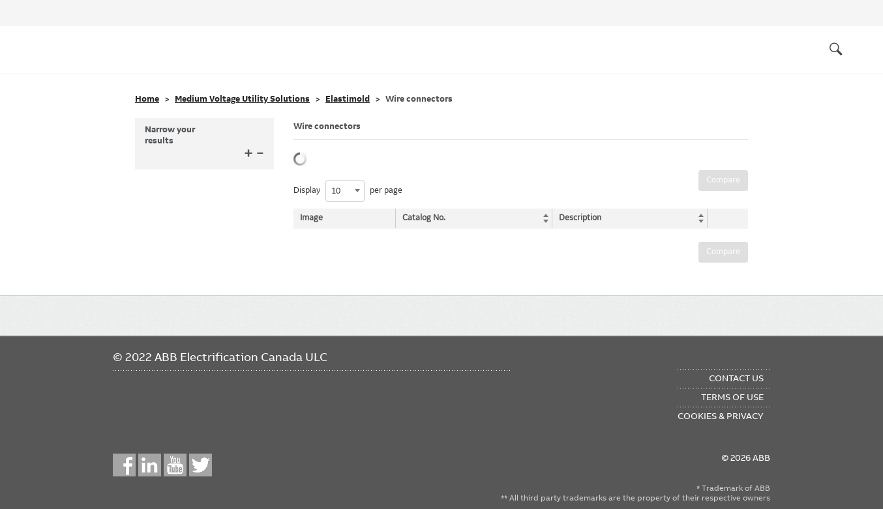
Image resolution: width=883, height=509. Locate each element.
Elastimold (347, 99)
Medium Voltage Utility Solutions (242, 99)
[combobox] (345, 191)
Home (147, 99)
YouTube (175, 465)
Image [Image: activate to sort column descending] (311, 217)
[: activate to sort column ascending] (724, 218)
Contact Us (736, 378)
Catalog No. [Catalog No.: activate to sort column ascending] (425, 217)
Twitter (200, 465)
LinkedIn (149, 465)
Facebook (124, 465)
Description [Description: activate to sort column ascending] (577, 217)
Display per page (347, 191)
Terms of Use (732, 397)
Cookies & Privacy (721, 416)
